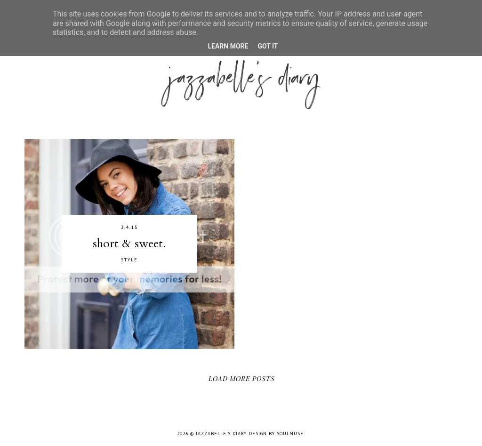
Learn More (228, 46)
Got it (267, 46)
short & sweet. (129, 243)
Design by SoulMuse (276, 433)
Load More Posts (241, 378)
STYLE (129, 260)
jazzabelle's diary (221, 433)
